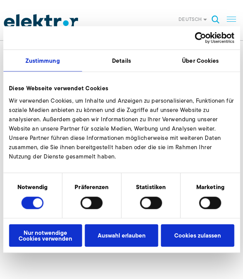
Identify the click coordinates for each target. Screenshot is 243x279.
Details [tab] (121, 60)
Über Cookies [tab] (200, 60)
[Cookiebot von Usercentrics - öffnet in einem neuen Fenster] (200, 38)
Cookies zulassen (197, 235)
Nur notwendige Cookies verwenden (45, 235)
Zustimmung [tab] (42, 60)
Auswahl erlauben (122, 235)
